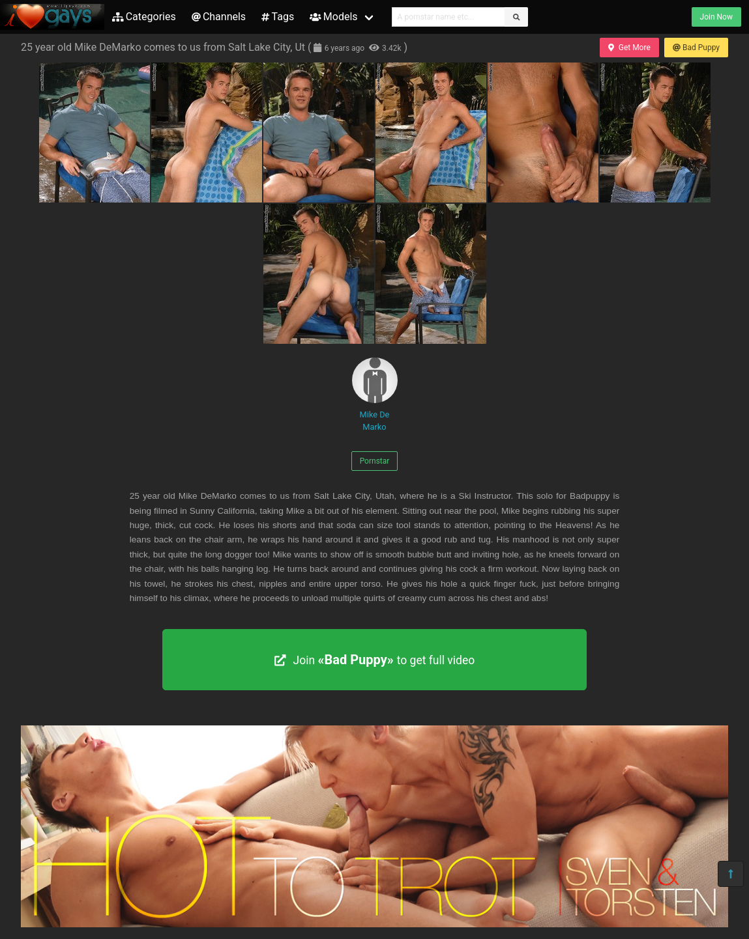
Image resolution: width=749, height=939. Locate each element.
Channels (219, 16)
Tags (277, 16)
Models (333, 16)
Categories (144, 16)
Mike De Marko (375, 394)
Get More (629, 47)
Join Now (716, 16)
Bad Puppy (696, 47)
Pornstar (375, 461)
